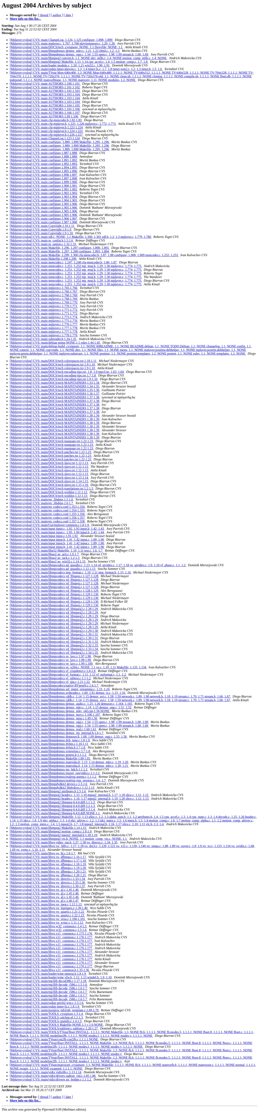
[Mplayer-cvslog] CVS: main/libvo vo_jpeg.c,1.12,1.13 (46, 904)
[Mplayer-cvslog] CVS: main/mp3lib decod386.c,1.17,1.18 (48, 981)
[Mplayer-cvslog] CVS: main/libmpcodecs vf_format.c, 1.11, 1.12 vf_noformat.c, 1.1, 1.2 (68, 674)
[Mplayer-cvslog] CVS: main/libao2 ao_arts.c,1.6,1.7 (45, 554)
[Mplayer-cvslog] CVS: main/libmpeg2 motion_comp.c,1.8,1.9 (51, 831)
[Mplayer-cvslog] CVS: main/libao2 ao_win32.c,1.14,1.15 (48, 561)
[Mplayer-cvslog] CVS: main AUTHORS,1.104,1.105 (45, 105)
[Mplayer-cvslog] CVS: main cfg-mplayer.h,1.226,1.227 (47, 134)
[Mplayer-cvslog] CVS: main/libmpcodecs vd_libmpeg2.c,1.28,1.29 (54, 609)
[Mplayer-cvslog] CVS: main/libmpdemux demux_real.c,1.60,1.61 (53, 729)
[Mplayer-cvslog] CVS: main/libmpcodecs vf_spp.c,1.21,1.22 (50, 682)
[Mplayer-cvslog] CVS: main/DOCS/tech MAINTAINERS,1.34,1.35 (55, 386)
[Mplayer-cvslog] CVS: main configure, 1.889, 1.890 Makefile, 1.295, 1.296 (60, 142)
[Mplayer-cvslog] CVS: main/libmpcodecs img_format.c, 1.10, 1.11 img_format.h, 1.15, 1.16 (71, 572)
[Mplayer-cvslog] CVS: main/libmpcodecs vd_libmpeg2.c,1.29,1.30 (54, 630)
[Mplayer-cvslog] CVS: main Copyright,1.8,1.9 (41, 229)
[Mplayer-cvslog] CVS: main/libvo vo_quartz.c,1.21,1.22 (47, 911)
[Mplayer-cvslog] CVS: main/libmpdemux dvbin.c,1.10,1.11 (49, 744)
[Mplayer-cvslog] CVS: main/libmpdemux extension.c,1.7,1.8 (50, 751)
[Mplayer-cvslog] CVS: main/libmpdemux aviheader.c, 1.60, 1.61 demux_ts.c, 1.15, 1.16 (68, 693)
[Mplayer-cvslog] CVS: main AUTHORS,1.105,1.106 (45, 109)
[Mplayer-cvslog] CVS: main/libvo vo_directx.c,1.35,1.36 (48, 882)
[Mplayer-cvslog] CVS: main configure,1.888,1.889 (44, 156)
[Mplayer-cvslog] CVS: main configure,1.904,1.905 (44, 200)
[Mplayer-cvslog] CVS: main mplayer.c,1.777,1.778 (44, 328)
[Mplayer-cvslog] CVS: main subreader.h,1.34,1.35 (43, 339)
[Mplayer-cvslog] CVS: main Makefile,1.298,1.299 (43, 258)
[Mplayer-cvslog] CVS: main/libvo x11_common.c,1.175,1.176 (51, 933)
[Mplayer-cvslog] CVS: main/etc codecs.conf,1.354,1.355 (47, 510)
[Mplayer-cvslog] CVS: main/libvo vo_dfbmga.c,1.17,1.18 (48, 860)
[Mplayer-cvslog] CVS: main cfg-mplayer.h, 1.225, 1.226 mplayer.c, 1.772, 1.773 (63, 123)
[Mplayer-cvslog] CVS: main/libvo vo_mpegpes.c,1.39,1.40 (49, 908)
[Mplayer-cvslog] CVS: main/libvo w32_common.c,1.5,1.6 (48, 930)
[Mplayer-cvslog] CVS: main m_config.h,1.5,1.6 (42, 240)
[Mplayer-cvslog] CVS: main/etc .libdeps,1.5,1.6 (42, 499)
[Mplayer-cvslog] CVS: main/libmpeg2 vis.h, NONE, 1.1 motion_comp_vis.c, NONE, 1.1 (68, 838)
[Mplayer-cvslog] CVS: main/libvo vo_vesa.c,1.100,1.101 (48, 919)
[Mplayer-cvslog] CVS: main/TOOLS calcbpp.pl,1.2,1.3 (47, 1017)
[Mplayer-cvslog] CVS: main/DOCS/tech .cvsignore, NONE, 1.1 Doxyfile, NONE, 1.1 (66, 47)
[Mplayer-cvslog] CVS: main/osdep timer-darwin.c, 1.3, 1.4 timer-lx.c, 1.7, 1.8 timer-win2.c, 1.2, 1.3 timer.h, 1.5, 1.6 (86, 69)
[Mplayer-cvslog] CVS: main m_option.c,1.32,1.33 (43, 244)
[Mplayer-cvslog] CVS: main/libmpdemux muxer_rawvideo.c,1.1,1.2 (55, 773)
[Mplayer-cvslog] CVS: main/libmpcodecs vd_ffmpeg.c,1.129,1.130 (54, 594)
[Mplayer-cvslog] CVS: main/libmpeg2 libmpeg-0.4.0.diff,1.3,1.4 (53, 809)
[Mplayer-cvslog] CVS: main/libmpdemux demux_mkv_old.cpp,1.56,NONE (60, 711)
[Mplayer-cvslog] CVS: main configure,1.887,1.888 (44, 153)
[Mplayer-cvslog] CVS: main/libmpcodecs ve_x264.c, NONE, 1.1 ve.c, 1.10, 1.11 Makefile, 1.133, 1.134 (78, 667)
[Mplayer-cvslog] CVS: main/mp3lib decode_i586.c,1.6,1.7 (49, 988)
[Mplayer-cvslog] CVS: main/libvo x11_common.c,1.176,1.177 (51, 937)
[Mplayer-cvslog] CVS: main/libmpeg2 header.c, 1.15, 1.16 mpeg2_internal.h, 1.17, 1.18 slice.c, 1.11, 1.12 (79, 795)
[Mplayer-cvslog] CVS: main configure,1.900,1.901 (44, 185)
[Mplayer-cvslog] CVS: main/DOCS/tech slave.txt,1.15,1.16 (49, 485)
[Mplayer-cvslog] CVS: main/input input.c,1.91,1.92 (44, 536)
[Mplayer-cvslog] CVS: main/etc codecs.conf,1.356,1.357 (47, 517)
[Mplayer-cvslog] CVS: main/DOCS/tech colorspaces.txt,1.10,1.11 (53, 361)
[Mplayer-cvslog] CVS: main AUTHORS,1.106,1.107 (45, 113)
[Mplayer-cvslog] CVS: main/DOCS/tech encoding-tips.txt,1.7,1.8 (53, 375)
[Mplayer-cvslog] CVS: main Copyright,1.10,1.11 (42, 226)
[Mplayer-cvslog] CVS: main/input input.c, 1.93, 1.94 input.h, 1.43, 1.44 (57, 532)
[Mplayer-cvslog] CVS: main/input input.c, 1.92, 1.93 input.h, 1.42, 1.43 (57, 528)
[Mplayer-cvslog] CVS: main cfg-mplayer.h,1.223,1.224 (47, 127)
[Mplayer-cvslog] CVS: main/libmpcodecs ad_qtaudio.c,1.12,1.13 (53, 568)
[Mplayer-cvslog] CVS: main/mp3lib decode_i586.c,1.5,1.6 (49, 984)
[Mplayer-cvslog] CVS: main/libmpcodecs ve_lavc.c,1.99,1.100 (51, 663)
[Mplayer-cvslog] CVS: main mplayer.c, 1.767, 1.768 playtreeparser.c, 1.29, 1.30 (63, 43)
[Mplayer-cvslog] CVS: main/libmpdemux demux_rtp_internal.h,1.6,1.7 (57, 733)
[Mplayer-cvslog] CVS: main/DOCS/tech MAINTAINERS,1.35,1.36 (55, 390)
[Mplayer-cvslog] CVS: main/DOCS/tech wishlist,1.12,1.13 (49, 496)
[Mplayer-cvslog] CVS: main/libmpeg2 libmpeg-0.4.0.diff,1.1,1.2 (53, 802)
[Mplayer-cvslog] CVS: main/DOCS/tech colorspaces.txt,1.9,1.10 (53, 364)
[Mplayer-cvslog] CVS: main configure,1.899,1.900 (44, 182)
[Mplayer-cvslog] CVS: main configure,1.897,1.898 (44, 178)
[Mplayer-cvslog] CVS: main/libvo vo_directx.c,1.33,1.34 (48, 879)
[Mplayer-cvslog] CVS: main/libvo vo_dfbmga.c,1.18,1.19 (48, 864)
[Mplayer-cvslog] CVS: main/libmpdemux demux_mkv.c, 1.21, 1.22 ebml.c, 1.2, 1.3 (65, 50)
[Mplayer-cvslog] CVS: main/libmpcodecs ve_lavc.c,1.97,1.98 (51, 656)
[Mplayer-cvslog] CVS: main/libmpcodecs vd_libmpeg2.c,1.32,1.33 (54, 645)
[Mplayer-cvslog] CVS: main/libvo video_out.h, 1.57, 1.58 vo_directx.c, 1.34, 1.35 (64, 842)
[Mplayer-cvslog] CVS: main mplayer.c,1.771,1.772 (44, 309)
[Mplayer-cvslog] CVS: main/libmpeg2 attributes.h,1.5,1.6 (48, 791)
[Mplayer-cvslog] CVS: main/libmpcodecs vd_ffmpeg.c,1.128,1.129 (54, 590)
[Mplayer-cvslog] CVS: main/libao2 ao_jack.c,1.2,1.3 (45, 558)
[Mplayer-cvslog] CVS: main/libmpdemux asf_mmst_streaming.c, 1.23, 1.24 (60, 689)
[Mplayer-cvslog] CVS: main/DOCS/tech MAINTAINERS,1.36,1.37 (55, 393)
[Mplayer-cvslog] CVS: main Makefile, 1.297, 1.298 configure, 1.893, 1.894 (60, 251)
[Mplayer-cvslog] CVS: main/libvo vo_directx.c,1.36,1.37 (48, 886)
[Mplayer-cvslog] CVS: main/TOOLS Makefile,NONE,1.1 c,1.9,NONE (57, 1024)
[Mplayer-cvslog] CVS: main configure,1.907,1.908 (44, 222)
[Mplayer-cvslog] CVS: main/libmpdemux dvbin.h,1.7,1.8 (48, 747)
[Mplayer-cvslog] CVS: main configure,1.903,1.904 (44, 196)
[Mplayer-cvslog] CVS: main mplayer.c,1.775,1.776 (44, 320)
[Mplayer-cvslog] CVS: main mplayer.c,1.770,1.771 (44, 306)
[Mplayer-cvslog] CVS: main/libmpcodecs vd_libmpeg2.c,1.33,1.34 (54, 649)
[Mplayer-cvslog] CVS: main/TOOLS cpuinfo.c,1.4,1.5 (46, 1021)
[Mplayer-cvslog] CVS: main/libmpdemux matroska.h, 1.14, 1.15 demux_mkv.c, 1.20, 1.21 (69, 765)
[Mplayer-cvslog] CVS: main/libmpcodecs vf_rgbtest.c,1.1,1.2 (50, 678)
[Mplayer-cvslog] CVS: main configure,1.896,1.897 (44, 175)
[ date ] (68, 15)
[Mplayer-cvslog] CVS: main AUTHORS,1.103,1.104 (45, 94)
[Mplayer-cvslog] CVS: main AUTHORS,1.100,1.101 (45, 83)
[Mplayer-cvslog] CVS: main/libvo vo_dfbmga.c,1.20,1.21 (48, 871)
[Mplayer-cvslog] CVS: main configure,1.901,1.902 (44, 189)
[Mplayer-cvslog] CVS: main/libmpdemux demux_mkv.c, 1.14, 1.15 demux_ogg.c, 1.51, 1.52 (71, 707)
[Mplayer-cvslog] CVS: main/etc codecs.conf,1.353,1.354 (47, 506)
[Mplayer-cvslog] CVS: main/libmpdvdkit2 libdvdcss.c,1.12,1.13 (52, 787)
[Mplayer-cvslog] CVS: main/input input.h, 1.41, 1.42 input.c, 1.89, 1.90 (57, 539)
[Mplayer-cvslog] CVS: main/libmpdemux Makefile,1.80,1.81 (50, 758)
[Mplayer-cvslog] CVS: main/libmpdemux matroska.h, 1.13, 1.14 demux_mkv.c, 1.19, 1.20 (69, 762)
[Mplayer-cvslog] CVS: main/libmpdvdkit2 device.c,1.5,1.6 (49, 784)
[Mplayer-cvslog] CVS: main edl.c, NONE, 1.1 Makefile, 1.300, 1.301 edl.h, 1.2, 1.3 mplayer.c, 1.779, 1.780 (81, 237)
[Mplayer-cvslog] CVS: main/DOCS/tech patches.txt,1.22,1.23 (51, 452)
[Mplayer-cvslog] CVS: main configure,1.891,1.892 (44, 160)
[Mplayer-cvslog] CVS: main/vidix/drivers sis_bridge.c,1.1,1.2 (51, 1079)
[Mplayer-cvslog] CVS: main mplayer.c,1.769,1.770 (44, 302)
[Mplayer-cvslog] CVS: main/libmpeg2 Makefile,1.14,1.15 (48, 827)
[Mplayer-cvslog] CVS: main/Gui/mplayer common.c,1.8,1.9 (50, 525)
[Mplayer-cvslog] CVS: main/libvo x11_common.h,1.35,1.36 (50, 970)
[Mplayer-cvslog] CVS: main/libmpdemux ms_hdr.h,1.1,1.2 (49, 769)
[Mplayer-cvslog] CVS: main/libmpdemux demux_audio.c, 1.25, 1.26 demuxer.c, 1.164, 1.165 (71, 703)
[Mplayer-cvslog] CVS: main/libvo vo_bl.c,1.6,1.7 (43, 853)
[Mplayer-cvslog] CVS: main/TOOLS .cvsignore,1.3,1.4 (47, 1014)
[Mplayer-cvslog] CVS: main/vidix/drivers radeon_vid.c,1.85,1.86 (53, 1076)
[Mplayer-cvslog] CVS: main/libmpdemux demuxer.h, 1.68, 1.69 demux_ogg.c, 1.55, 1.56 (68, 736)
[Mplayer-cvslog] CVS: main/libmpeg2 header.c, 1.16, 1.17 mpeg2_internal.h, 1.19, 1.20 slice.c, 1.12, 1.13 (79, 798)
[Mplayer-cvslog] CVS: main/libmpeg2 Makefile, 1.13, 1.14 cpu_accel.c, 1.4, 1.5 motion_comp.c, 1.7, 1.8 (79, 61)
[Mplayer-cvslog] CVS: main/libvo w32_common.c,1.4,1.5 (48, 926)
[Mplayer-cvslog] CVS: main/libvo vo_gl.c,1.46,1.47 (44, 900)
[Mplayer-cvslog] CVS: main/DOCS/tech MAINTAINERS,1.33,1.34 (55, 382)
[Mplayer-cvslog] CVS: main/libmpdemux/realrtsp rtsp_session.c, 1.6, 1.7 (58, 780)
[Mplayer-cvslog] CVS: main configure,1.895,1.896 (44, 171)
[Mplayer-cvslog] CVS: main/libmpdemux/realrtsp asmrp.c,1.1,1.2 (53, 776)
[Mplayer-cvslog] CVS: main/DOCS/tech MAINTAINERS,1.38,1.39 (55, 415)
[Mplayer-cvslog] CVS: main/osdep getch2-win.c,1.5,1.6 (47, 1003)
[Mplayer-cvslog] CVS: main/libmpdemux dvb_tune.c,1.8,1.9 (50, 740)
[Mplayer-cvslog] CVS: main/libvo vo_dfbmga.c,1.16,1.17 (48, 857)
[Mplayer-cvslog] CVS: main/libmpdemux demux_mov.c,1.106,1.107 (55, 714)
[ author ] (57, 15)
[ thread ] (44, 15)
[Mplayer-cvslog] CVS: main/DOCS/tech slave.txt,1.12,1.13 (49, 463)
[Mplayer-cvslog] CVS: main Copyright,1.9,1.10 (42, 233)
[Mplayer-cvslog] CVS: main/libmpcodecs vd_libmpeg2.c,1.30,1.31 (54, 634)
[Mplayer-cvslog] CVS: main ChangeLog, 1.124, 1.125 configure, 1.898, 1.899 (61, 40)
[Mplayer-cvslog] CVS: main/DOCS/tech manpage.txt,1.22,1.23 (52, 441)
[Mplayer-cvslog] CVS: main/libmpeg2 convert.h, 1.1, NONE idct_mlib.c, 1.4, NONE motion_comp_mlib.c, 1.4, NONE (88, 58)
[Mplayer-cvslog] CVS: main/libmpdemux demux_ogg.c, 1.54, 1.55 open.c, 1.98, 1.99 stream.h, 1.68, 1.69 (79, 54)
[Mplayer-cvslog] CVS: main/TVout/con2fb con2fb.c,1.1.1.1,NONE (54, 1039)
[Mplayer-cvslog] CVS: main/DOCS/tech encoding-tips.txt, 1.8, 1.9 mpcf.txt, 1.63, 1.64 (67, 371)
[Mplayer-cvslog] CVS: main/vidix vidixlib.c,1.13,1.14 (46, 1072)
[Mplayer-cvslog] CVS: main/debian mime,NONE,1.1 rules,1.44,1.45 (55, 342)
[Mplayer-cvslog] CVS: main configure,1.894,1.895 (44, 167)
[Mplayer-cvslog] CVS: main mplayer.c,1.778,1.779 (44, 335)
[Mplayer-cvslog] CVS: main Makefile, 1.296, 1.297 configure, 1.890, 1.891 (60, 247)
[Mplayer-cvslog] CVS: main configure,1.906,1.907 (44, 218)
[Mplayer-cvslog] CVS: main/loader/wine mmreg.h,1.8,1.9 (48, 973)
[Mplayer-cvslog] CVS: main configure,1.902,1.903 (44, 193)
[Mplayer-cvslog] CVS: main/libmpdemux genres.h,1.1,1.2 (48, 755)
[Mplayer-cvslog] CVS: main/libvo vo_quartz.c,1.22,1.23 (47, 915)
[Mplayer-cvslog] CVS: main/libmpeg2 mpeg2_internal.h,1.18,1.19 (54, 835)
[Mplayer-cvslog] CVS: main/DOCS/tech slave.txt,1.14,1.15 (49, 481)
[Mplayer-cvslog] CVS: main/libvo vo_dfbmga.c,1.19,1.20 (48, 868)
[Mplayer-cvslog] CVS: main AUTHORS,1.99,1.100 (44, 116)
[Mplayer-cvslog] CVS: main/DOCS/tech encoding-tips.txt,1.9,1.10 (54, 379)
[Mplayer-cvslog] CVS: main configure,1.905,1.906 (44, 204)
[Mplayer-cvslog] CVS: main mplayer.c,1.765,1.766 (44, 288)
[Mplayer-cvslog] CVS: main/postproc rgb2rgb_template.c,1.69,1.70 (54, 1010)
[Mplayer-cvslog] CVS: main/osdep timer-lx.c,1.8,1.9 (45, 1006)
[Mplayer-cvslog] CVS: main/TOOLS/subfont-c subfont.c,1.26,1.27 (54, 1028)
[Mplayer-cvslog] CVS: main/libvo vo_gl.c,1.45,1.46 (44, 889)
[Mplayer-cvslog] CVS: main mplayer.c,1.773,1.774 (44, 317)
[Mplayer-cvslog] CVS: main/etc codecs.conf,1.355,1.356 (47, 514)
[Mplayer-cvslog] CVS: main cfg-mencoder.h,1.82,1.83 (46, 120)
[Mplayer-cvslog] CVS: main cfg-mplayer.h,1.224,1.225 (47, 131)
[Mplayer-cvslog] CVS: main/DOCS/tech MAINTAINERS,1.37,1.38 (55, 397)
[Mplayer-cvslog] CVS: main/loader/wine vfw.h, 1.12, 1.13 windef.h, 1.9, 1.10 (61, 977)
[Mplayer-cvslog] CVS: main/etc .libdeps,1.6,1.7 (42, 503)
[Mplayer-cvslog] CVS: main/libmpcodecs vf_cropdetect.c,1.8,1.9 (53, 671)
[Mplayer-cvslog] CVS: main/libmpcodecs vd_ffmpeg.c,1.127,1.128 (54, 576)
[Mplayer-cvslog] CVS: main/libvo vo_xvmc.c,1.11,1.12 (47, 922)
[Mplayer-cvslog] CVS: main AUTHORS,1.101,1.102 (45, 87)
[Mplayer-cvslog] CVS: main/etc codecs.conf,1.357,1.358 (47, 521)
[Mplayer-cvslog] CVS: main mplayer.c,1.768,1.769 (44, 295)
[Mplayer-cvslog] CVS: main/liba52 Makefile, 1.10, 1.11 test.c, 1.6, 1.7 (56, 550)
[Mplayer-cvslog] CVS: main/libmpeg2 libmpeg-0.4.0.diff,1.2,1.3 (53, 806)
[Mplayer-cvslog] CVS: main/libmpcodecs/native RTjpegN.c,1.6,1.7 (54, 685)
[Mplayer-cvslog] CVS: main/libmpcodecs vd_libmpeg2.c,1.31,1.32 (54, 641)
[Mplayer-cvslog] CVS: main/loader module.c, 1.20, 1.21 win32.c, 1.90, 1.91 (60, 65)
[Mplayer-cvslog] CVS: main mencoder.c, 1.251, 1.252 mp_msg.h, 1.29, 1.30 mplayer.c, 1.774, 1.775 (76, 266)
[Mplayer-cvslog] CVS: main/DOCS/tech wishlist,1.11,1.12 (49, 492)
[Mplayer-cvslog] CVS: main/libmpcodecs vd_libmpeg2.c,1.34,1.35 (54, 652)
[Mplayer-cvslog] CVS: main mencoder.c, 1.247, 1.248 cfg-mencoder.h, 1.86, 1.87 (63, 262)
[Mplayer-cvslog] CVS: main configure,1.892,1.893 (44, 164)
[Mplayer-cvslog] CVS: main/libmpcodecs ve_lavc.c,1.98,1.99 (51, 660)
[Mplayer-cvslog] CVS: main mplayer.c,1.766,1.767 (44, 291)
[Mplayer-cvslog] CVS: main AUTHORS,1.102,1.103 (45, 91)
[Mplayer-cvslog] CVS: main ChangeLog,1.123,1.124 (45, 138)
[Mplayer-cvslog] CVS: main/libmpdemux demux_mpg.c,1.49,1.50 (54, 718)
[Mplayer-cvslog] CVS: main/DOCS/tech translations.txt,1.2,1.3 (52, 488)
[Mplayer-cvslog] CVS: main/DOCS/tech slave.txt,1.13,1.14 (49, 477)
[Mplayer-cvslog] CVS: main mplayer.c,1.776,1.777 (44, 324)
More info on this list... (25, 18)
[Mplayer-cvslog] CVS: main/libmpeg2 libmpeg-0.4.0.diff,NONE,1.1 (55, 813)
